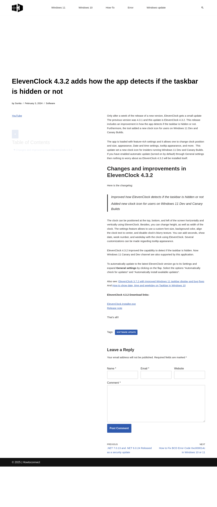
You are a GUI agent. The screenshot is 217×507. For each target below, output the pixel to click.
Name (111, 403)
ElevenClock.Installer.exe (122, 337)
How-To (110, 7)
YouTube (17, 116)
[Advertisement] (108, 50)
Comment (114, 418)
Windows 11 (57, 7)
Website (179, 403)
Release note (115, 341)
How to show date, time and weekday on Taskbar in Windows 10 (151, 317)
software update (127, 366)
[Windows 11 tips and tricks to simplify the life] (17, 7)
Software (52, 103)
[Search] (202, 8)
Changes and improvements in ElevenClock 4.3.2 (45, 142)
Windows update (157, 7)
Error (131, 7)
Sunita (18, 103)
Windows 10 (85, 7)
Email (145, 403)
